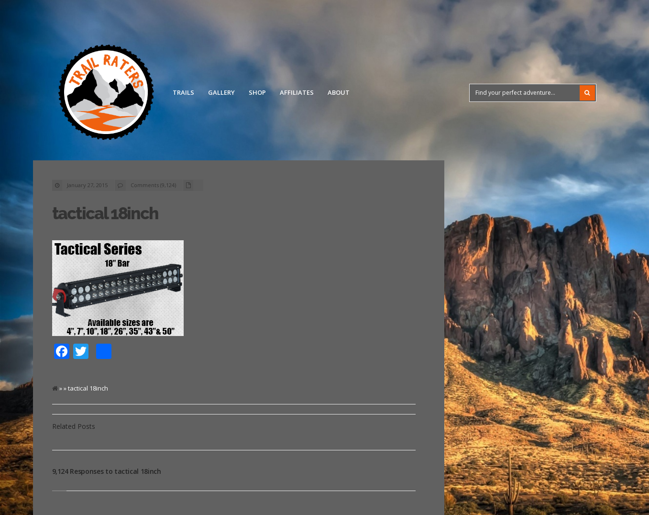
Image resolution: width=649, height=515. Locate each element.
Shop (257, 92)
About (339, 92)
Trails (183, 92)
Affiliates (297, 92)
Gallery (221, 92)
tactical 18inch (105, 213)
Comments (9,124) (153, 185)
